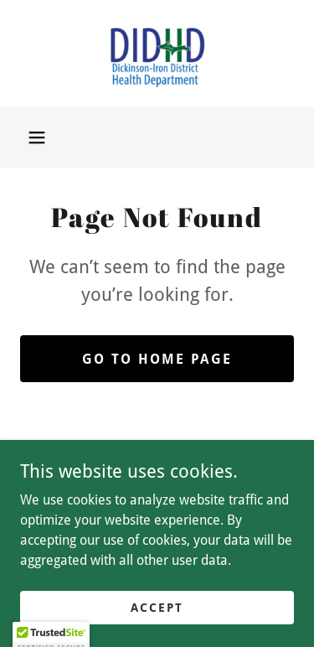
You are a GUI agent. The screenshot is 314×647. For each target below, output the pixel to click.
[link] (157, 53)
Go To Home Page (157, 359)
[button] (37, 137)
